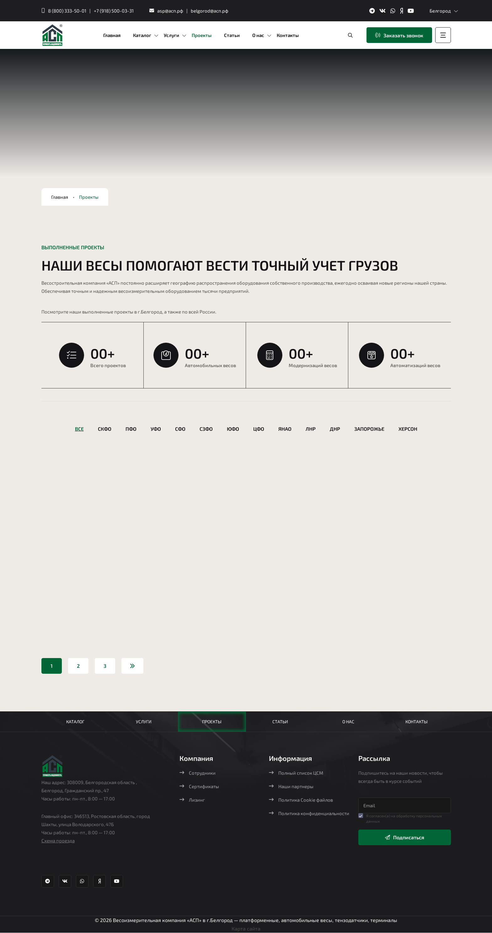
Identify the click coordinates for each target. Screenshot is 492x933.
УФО (156, 429)
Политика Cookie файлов (301, 800)
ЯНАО (284, 429)
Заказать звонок (399, 35)
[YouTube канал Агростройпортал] (411, 11)
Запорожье (369, 429)
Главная (59, 197)
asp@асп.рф (170, 10)
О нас (348, 722)
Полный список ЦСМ (296, 773)
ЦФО (258, 429)
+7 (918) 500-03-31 (114, 10)
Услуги (144, 722)
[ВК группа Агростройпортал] (382, 11)
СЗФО (206, 429)
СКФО (104, 429)
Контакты (416, 722)
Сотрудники (197, 773)
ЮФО (233, 429)
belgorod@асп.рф (209, 10)
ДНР (335, 429)
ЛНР (311, 429)
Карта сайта (246, 929)
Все (79, 429)
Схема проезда (58, 841)
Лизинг (192, 800)
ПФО (131, 429)
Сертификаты (199, 787)
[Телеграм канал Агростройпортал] (372, 11)
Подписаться (404, 838)
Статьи (280, 722)
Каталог (76, 722)
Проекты (212, 722)
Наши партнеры (291, 787)
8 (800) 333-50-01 (67, 10)
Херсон (407, 429)
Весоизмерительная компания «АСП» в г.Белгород (173, 921)
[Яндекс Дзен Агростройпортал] (401, 11)
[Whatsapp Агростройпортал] (392, 11)
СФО (180, 429)
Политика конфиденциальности (309, 813)
